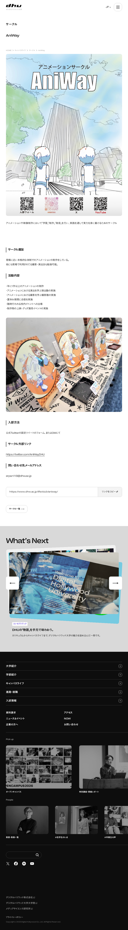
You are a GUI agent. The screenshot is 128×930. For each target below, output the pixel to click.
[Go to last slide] (12, 581)
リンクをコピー (110, 492)
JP (107, 7)
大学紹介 (64, 663)
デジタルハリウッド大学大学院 (21, 900)
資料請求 (11, 710)
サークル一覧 (16, 509)
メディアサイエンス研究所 (19, 906)
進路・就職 (64, 689)
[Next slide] (115, 581)
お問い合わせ (71, 722)
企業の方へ (12, 722)
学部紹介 (64, 672)
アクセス (68, 710)
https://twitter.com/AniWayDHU (25, 454)
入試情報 (64, 698)
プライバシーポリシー (14, 914)
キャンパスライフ (64, 680)
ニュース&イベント (15, 716)
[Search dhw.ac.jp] (24, 852)
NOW (67, 716)
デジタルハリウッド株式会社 (20, 895)
